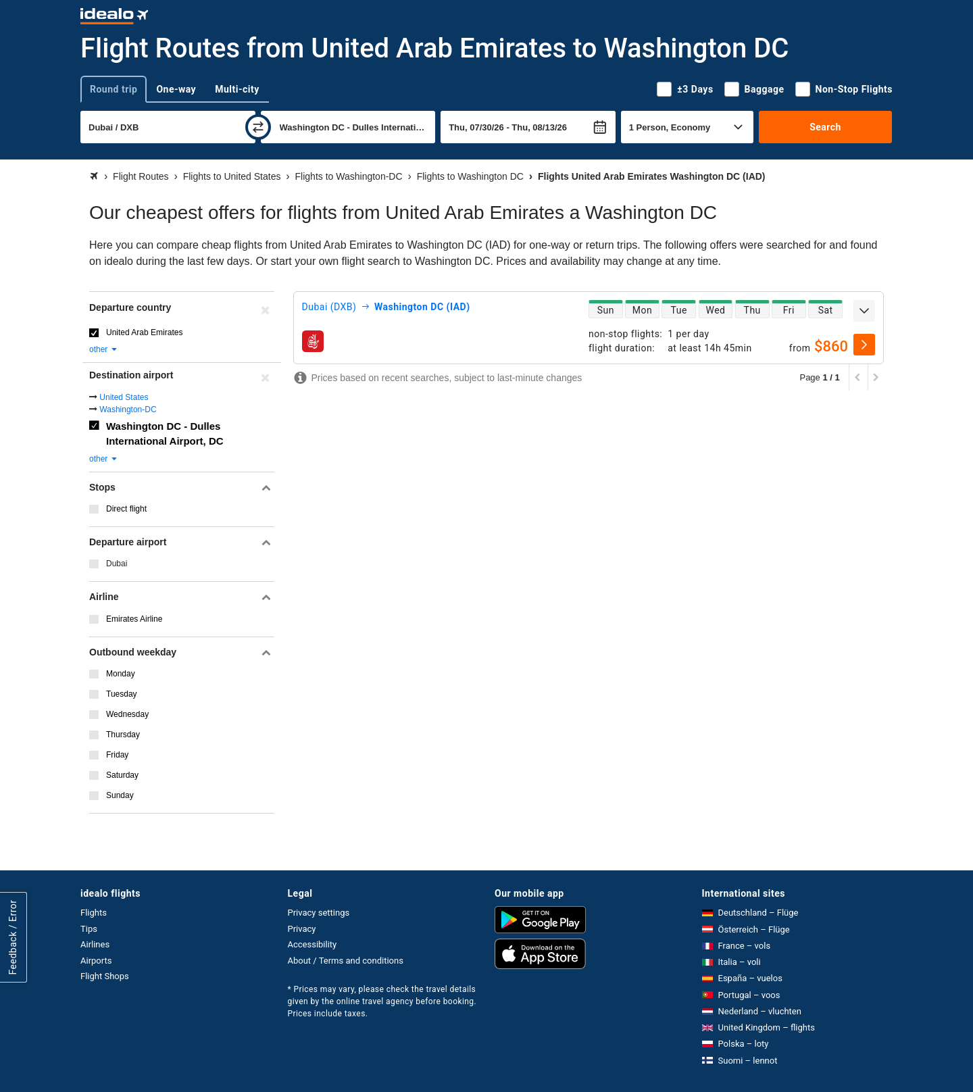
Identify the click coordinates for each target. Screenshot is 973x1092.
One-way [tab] (176, 89)
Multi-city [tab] (237, 89)
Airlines (94, 944)
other (103, 349)
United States (123, 397)
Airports (95, 961)
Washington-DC (127, 409)
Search (825, 127)
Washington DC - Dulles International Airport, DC (165, 433)
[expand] (864, 311)
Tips (88, 929)
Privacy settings (319, 913)
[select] (864, 344)
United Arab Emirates (144, 332)
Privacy (302, 929)
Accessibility (312, 944)
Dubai (116, 563)
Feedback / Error (12, 937)
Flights (93, 913)
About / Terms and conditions (345, 961)
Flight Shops (104, 976)
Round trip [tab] (113, 89)
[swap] (258, 127)
